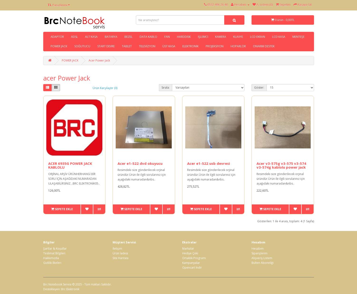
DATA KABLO (148, 37)
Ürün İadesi (120, 253)
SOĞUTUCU (82, 46)
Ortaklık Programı (194, 258)
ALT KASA (91, 37)
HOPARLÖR (238, 46)
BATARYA (111, 37)
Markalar (188, 249)
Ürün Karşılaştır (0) (105, 88)
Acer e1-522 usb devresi (208, 163)
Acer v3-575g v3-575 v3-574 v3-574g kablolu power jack (281, 165)
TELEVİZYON (147, 46)
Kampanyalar (191, 263)
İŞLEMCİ (203, 37)
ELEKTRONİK (190, 46)
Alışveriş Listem (262, 258)
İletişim (117, 249)
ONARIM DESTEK (264, 46)
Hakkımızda (51, 258)
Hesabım (258, 249)
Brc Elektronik (70, 289)
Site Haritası (121, 258)
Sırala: (166, 87)
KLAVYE (238, 37)
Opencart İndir (192, 268)
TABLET (127, 46)
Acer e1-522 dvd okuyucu (140, 163)
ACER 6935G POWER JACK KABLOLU (70, 165)
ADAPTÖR (57, 37)
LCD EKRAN (257, 37)
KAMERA (220, 37)
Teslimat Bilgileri (54, 253)
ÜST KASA (168, 46)
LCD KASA (278, 37)
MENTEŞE (298, 37)
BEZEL (128, 37)
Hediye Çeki (190, 253)
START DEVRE (106, 46)
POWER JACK (59, 46)
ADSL (74, 37)
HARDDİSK (184, 37)
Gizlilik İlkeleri (52, 263)
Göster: (259, 87)
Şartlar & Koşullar (55, 249)
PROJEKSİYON (215, 46)
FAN (167, 37)
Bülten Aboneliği (263, 263)
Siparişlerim (259, 253)
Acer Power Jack (99, 60)
